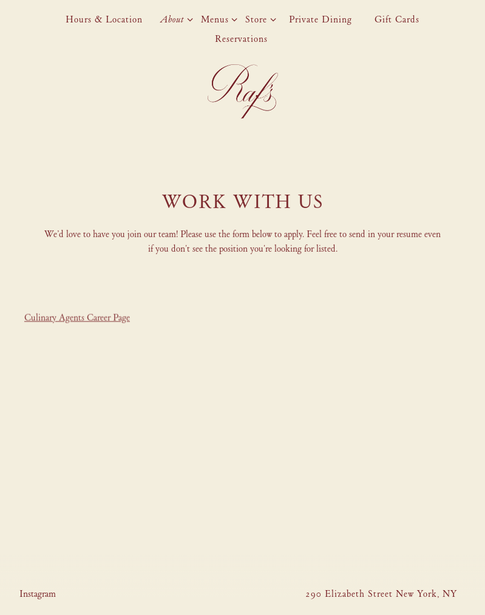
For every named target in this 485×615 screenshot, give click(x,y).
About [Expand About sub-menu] (174, 19)
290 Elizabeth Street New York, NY (381, 593)
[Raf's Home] (243, 90)
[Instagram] (37, 594)
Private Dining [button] (320, 19)
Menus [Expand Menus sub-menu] (217, 19)
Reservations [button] (241, 38)
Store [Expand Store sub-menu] (258, 19)
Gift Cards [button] (397, 19)
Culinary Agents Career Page (77, 318)
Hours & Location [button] (104, 19)
